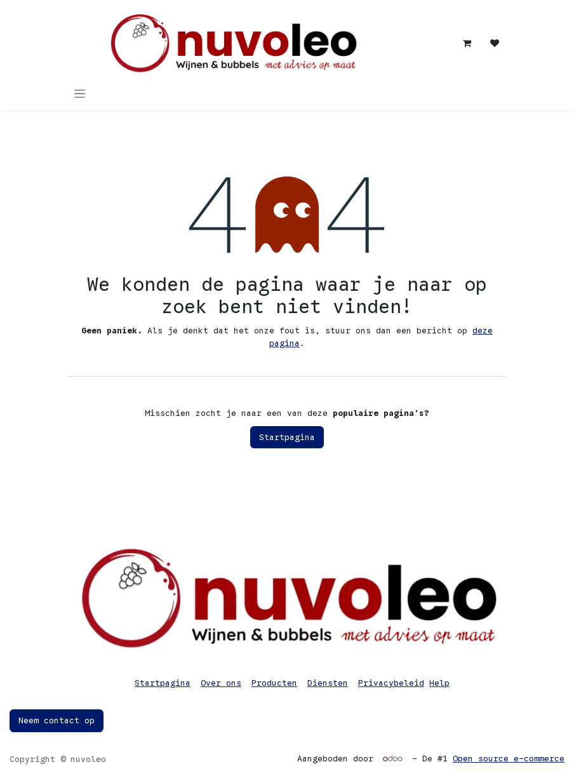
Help (439, 683)
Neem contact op (56, 720)
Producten (274, 683)
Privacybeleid (391, 683)
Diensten (327, 683)
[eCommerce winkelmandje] (466, 43)
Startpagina (287, 437)
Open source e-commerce (508, 758)
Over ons (221, 683)
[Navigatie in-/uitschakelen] (79, 93)
